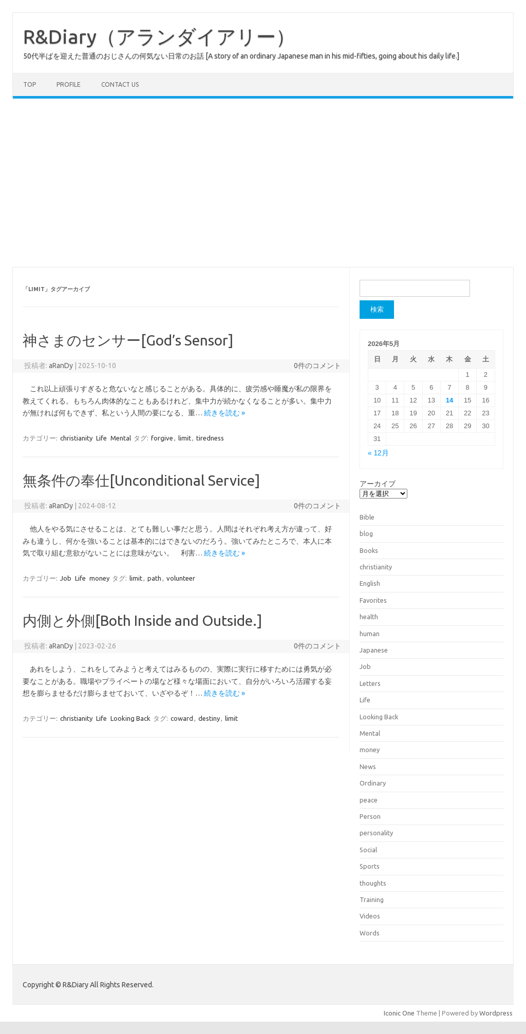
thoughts (373, 883)
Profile (69, 84)
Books (369, 550)
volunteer (180, 578)
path (154, 578)
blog (366, 533)
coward (182, 718)
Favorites (373, 600)
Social (368, 849)
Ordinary (373, 783)
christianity (76, 438)
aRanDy (61, 365)
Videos (370, 916)
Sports (370, 866)
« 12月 (378, 453)
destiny (209, 718)
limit (184, 438)
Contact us (120, 84)
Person (370, 816)
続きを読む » (224, 413)
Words (370, 932)
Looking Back (130, 718)
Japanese (374, 650)
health (369, 616)
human (370, 633)
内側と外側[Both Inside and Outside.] (142, 620)
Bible (367, 517)
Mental (120, 438)
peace (369, 799)
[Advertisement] (263, 183)
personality (376, 832)
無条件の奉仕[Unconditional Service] (141, 480)
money (99, 578)
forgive (162, 438)
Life (101, 438)
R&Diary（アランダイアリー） (159, 36)
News (368, 766)
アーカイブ (378, 484)
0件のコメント (317, 365)
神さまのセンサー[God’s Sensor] (128, 340)
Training (372, 899)
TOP (29, 84)
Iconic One (399, 1013)
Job (65, 578)
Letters (370, 683)
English (370, 583)
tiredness (210, 438)
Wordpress (496, 1013)
